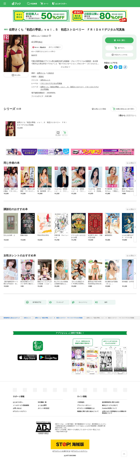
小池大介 (45, 36)
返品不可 (34, 55)
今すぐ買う (121, 40)
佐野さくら (35, 36)
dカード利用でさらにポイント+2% (42, 51)
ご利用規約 (80, 402)
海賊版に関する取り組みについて (88, 411)
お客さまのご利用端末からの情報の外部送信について (114, 412)
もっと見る (130, 163)
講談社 (41, 76)
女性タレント (45, 80)
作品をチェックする (120, 55)
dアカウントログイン (20, 411)
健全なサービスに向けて (110, 405)
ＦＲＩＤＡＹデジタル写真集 (51, 83)
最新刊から (131, 115)
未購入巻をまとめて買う (125, 109)
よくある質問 (42, 405)
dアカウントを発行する (61, 451)
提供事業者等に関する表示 (110, 402)
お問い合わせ (17, 408)
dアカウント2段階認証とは (85, 408)
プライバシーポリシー (84, 405)
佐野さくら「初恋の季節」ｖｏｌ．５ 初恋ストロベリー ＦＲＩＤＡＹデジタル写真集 (42, 123)
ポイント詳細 (54, 47)
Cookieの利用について (109, 408)
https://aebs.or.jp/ (61, 431)
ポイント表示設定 (43, 408)
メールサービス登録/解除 (21, 405)
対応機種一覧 (42, 402)
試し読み (17, 75)
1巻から (122, 115)
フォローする (50, 36)
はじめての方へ (18, 402)
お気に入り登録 (100, 109)
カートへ (121, 48)
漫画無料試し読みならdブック (12, 317)
